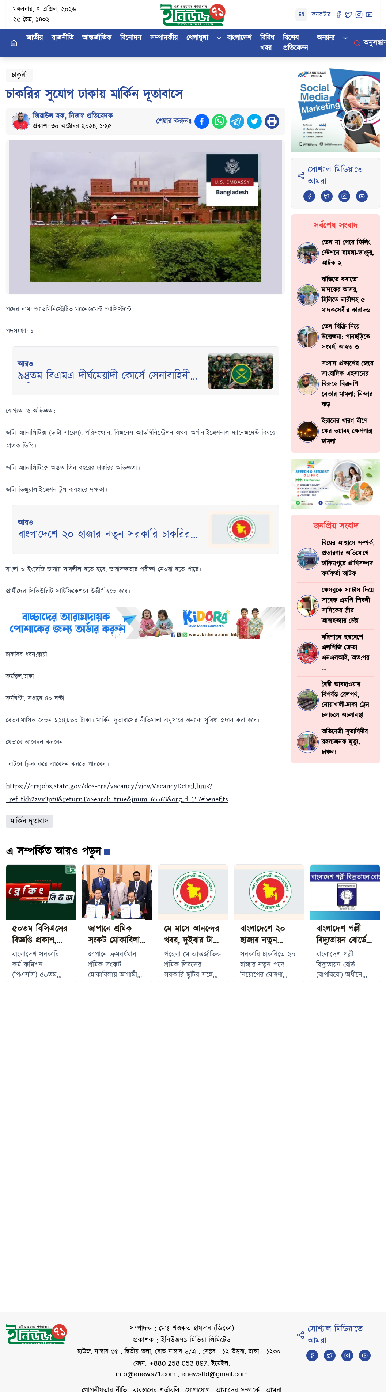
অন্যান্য (325, 38)
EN (301, 15)
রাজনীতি (62, 38)
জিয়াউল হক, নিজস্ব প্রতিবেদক (73, 116)
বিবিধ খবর (267, 43)
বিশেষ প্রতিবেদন (295, 43)
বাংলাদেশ (239, 38)
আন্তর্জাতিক (96, 38)
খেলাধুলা (197, 38)
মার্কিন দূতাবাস (29, 821)
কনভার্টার (321, 14)
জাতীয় (34, 38)
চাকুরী (19, 75)
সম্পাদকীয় (164, 38)
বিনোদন (130, 38)
